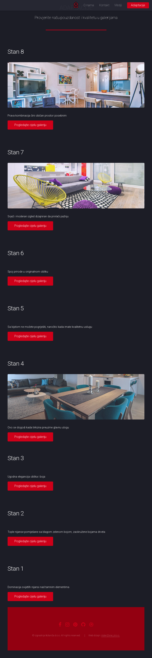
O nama (88, 5)
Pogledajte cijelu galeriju (30, 125)
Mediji (118, 5)
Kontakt (104, 5)
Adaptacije (138, 5)
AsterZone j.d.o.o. (110, 635)
